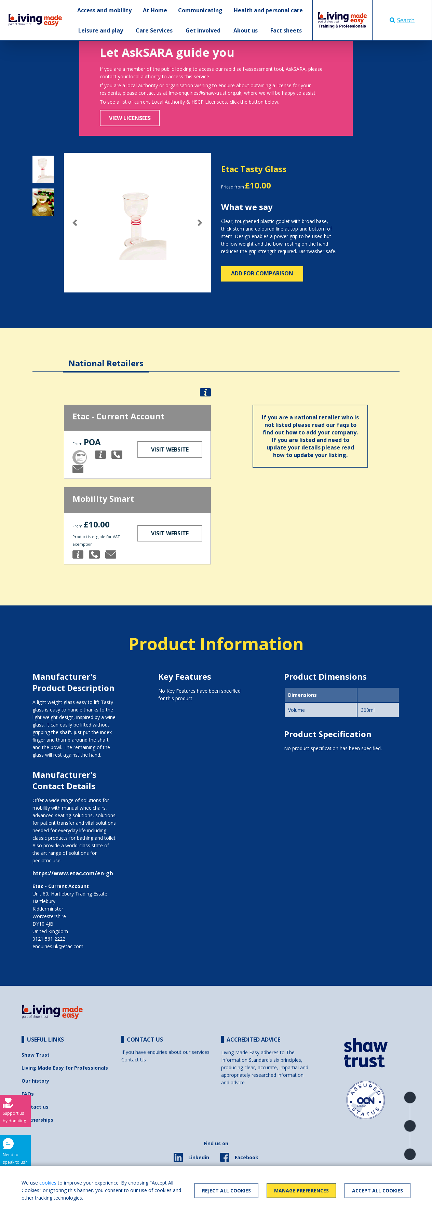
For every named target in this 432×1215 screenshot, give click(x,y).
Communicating (200, 10)
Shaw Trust (36, 1054)
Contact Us (133, 1059)
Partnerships (37, 1119)
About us (245, 30)
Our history (35, 1080)
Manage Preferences (301, 1190)
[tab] (106, 357)
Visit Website (170, 449)
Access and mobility (104, 10)
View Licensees (130, 118)
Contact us (35, 1106)
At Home (155, 10)
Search (402, 20)
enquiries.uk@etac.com (57, 946)
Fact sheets (286, 30)
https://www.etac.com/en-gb (72, 873)
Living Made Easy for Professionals (65, 1067)
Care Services (154, 30)
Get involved (203, 30)
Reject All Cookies (226, 1190)
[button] (75, 223)
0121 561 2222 (48, 939)
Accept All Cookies (377, 1190)
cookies (47, 1182)
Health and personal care (268, 10)
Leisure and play (100, 30)
